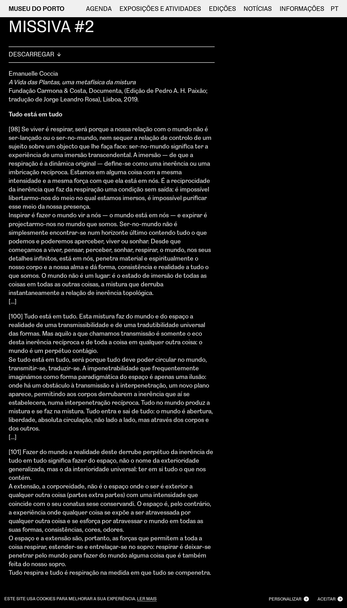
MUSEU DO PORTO (36, 8)
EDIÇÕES (222, 8)
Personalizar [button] (285, 599)
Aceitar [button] (326, 599)
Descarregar (35, 54)
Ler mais (147, 598)
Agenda (99, 8)
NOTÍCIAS (258, 8)
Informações (302, 8)
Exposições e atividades (160, 8)
